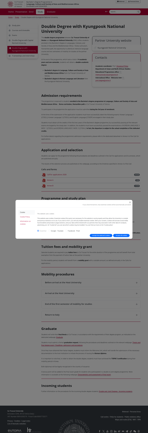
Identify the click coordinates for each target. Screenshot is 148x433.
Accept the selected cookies (101, 235)
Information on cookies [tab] (25, 222)
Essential (43, 231)
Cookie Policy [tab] (25, 217)
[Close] (130, 202)
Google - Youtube (57, 231)
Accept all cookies (121, 235)
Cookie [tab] (22, 212)
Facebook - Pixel (74, 231)
